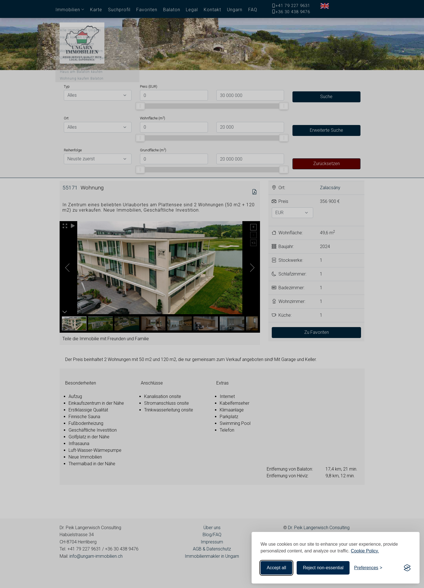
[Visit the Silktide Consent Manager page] (407, 567)
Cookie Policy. (365, 550)
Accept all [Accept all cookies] (276, 567)
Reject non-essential (323, 567)
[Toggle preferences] (368, 567)
